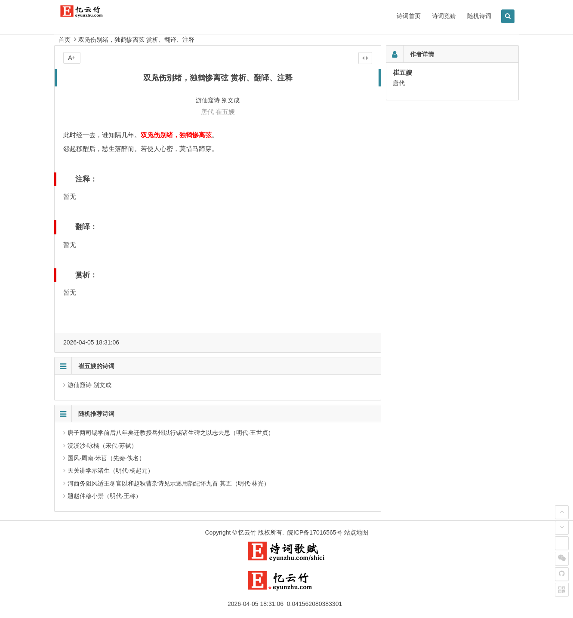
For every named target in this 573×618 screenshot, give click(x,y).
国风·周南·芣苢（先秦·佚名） (106, 458)
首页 (65, 39)
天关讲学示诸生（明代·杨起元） (111, 470)
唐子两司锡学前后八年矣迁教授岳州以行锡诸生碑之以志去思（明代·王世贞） (171, 432)
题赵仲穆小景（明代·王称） (105, 495)
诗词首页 (409, 15)
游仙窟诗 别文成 (89, 384)
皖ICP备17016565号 (314, 532)
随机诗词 (479, 15)
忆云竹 (247, 532)
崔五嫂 (225, 111)
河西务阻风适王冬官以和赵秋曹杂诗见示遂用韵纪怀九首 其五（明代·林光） (169, 483)
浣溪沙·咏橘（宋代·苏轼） (102, 445)
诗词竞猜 (444, 15)
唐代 (207, 111)
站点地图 (356, 532)
